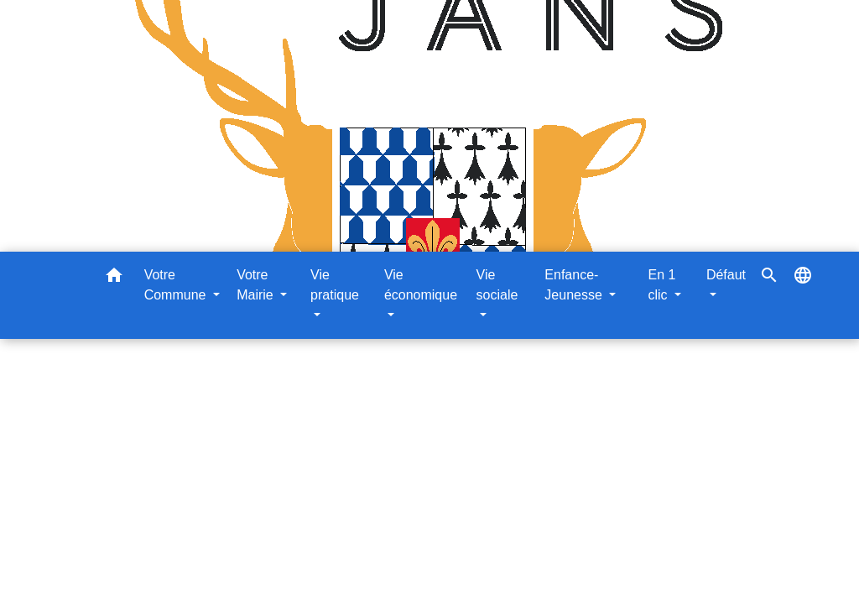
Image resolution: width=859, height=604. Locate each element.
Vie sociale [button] (497, 285)
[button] (114, 278)
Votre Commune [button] (177, 285)
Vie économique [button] (420, 285)
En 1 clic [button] (661, 285)
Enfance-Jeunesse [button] (575, 285)
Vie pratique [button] (334, 285)
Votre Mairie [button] (257, 285)
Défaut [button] (726, 275)
